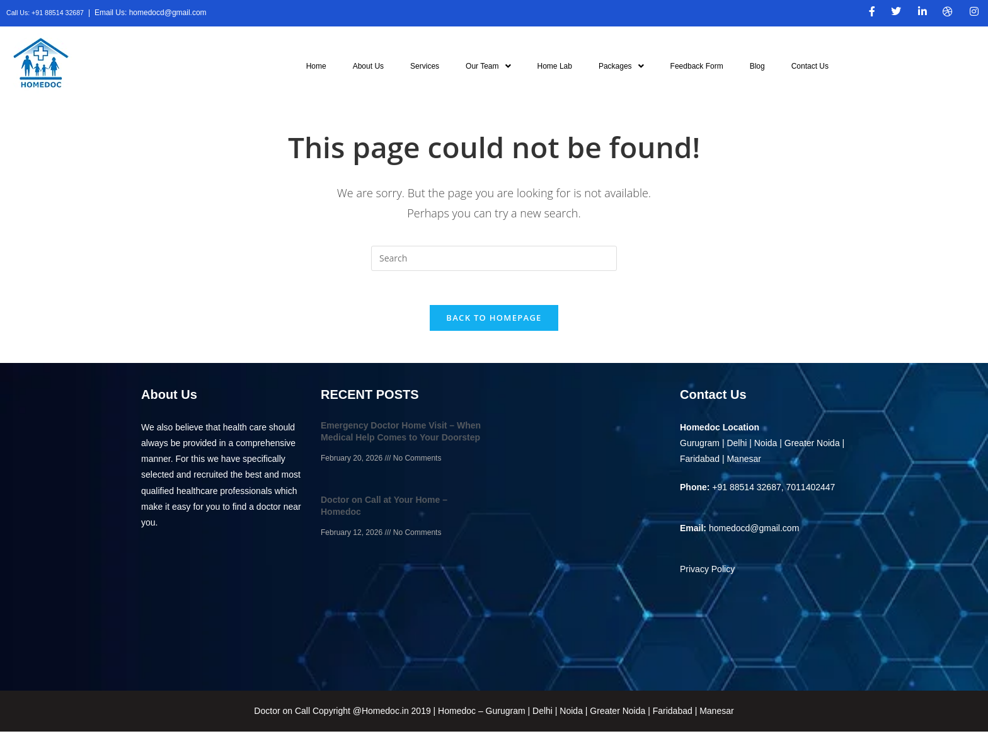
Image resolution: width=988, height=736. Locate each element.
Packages (621, 66)
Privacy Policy (707, 573)
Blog (757, 66)
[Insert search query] (494, 258)
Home (316, 66)
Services (424, 66)
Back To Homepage (493, 322)
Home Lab (554, 66)
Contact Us (810, 66)
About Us (368, 66)
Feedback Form (696, 66)
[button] (488, 66)
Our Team (488, 66)
